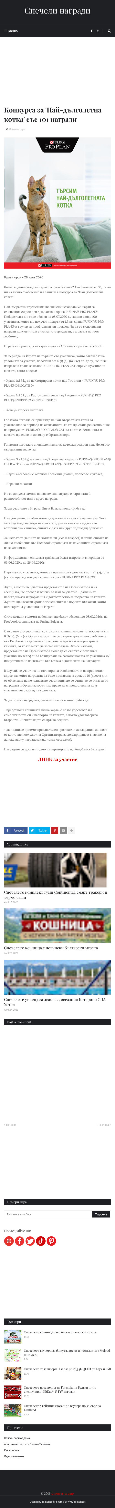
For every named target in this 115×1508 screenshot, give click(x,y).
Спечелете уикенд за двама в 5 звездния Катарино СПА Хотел (55, 1002)
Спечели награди (57, 10)
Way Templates (77, 1501)
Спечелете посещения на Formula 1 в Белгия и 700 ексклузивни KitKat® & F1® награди (60, 1389)
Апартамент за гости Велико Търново (27, 1444)
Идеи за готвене (14, 1456)
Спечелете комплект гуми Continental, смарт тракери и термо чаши (55, 894)
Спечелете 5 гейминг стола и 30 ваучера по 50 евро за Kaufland (62, 1408)
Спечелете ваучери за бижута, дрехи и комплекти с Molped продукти (67, 1352)
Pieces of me (11, 1450)
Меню (13, 31)
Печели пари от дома (17, 1438)
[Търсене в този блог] (48, 1214)
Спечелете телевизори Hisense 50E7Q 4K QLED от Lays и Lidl (67, 1369)
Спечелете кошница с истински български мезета (51, 947)
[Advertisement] (57, 76)
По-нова (11, 1124)
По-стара (103, 1124)
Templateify (48, 1501)
